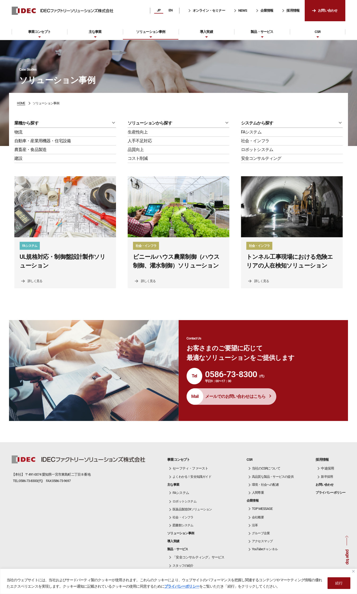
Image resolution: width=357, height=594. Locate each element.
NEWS (242, 10)
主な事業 (95, 32)
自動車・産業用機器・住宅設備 (42, 140)
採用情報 (292, 10)
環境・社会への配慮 (265, 485)
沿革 (255, 525)
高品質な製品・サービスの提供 (273, 477)
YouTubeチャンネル (265, 549)
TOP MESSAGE (262, 509)
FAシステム (251, 132)
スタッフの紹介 (183, 565)
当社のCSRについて (266, 468)
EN (171, 10)
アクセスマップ (262, 541)
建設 (18, 158)
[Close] (353, 571)
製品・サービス (262, 32)
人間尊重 (258, 492)
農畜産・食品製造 (30, 149)
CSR (317, 32)
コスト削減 (138, 158)
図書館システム (183, 525)
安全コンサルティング (261, 158)
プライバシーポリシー (181, 586)
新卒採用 (327, 477)
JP (159, 10)
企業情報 (266, 10)
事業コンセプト (39, 32)
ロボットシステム (257, 149)
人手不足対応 (140, 140)
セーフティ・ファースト (190, 468)
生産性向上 (138, 132)
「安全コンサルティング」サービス (198, 557)
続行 (339, 583)
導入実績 (206, 32)
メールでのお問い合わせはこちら (235, 396)
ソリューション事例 (150, 32)
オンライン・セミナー (209, 10)
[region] (178, 581)
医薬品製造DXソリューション (192, 509)
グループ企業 (261, 533)
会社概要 (258, 517)
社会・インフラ (255, 140)
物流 (18, 132)
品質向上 (136, 149)
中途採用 (327, 468)
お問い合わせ (327, 10)
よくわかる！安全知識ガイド (192, 477)
